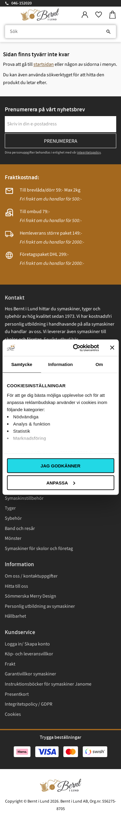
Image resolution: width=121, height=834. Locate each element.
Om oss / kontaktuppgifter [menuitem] (31, 576)
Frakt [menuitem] (10, 664)
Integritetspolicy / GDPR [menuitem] (28, 704)
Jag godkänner (60, 465)
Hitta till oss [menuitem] (16, 586)
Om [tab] (99, 364)
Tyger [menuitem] (10, 508)
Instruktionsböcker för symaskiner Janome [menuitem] (48, 684)
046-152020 (21, 3)
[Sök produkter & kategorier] (60, 31)
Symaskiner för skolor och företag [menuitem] (39, 548)
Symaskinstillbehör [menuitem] (24, 498)
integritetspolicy (89, 152)
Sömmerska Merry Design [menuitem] (30, 596)
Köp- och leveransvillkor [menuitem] (29, 654)
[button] (98, 15)
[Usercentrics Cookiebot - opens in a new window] (74, 348)
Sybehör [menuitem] (13, 518)
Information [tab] (60, 364)
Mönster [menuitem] (13, 538)
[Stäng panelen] (112, 348)
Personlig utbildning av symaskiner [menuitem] (40, 606)
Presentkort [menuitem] (17, 694)
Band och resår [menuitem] (20, 528)
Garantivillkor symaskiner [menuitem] (30, 674)
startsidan (43, 64)
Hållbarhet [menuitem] (15, 616)
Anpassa (60, 482)
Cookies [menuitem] (13, 714)
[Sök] (108, 31)
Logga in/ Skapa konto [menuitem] (27, 644)
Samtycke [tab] (21, 364)
